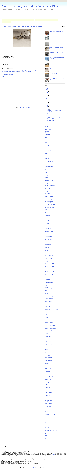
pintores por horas (48, 336)
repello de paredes (48, 397)
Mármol (46, 287)
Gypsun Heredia (48, 249)
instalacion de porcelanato (49, 255)
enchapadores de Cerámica (50, 202)
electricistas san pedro (49, 191)
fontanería (47, 220)
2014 (47, 101)
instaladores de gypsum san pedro (51, 269)
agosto (48, 105)
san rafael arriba (48, 406)
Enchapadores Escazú (49, 206)
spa (45, 417)
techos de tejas (47, 427)
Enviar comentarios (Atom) (25, 107)
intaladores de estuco (49, 276)
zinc (45, 438)
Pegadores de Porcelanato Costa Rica (56, 52)
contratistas (47, 175)
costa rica (46, 177)
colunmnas (47, 169)
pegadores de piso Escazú (29, 70)
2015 (47, 99)
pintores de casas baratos (49, 323)
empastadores (47, 194)
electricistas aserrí (48, 183)
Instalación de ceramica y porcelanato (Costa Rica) (56, 48)
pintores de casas (48, 320)
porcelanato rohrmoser (49, 357)
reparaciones (47, 395)
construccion (47, 171)
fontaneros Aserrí (48, 223)
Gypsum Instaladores (54, 20)
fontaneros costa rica (48, 225)
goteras (46, 233)
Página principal (5, 20)
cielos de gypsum (48, 156)
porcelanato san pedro (49, 360)
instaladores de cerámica (49, 261)
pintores (46, 317)
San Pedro (46, 401)
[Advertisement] (22, 14)
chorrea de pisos (48, 150)
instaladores (47, 260)
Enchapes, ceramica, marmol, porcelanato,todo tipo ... (51, 120)
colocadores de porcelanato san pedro (52, 167)
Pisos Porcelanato (48, 350)
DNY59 (34, 467)
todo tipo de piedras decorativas (25, 71)
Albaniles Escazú (48, 129)
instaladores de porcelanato (50, 271)
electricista (47, 182)
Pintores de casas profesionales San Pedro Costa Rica (54, 113)
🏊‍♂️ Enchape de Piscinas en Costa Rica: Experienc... (53, 116)
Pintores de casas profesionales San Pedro (52, 330)
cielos (46, 155)
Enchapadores (31, 20)
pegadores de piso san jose (50, 304)
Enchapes (11, 70)
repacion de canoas (48, 382)
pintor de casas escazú (49, 315)
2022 (47, 92)
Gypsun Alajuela (48, 241)
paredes (46, 293)
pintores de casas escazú (49, 327)
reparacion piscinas (48, 392)
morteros (54, 454)
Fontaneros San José (48, 229)
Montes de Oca (47, 290)
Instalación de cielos (48, 253)
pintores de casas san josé (49, 331)
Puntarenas (47, 363)
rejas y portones (48, 370)
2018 (47, 95)
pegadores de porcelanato (9, 71)
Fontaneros (47, 20)
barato (46, 142)
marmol (15, 70)
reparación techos (48, 393)
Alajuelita (46, 128)
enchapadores (47, 198)
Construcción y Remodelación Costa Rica (30, 6)
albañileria (47, 131)
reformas (46, 366)
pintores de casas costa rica (50, 325)
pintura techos (47, 346)
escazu (46, 210)
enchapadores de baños (49, 201)
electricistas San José (48, 190)
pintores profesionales (49, 338)
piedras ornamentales (49, 312)
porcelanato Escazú (48, 355)
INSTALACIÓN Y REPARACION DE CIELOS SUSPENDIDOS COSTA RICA (56, 58)
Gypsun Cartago (48, 244)
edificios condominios (49, 180)
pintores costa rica (48, 319)
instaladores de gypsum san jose (51, 268)
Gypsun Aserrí (47, 242)
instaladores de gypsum (49, 263)
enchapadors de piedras (49, 207)
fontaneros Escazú (48, 228)
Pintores (37, 20)
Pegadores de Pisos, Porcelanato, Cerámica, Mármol (55, 68)
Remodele (2, 446)
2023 (47, 91)
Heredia (46, 250)
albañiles (46, 132)
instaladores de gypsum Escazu (50, 266)
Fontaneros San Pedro (49, 231)
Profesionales (47, 362)
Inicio (26, 105)
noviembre (49, 103)
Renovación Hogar (48, 379)
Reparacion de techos (49, 389)
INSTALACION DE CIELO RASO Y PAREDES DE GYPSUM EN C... (54, 118)
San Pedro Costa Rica (48, 403)
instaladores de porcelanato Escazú (51, 272)
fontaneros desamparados (50, 226)
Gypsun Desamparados (49, 245)
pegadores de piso (20, 70)
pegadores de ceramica (49, 296)
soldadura (46, 416)
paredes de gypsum (48, 295)
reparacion (47, 384)
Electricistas (42, 20)
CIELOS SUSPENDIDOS (49, 161)
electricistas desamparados (50, 185)
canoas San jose (48, 145)
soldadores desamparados (50, 414)
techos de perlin (48, 425)
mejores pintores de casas (49, 288)
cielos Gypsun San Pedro (49, 159)
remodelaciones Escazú (49, 376)
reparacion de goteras (49, 387)
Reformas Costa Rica (48, 368)
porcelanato (16, 71)
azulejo (46, 139)
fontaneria (47, 218)
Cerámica (7, 70)
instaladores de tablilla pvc (50, 274)
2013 (47, 102)
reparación (47, 385)
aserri (46, 136)
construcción (47, 172)
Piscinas (46, 347)
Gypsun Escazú (47, 247)
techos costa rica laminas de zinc (51, 424)
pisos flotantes (47, 349)
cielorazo (46, 153)
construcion (47, 174)
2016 (47, 98)
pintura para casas (48, 344)
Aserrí (46, 137)
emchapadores (47, 193)
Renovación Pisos (48, 381)
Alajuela (46, 126)
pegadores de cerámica (49, 298)
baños (46, 140)
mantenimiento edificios (49, 282)
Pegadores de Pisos (48, 306)
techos (46, 422)
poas (45, 352)
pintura (46, 339)
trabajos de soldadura (49, 432)
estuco (46, 214)
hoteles (46, 252)
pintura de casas (48, 341)
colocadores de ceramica (49, 164)
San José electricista (48, 400)
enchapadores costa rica (49, 199)
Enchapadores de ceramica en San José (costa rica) (56, 79)
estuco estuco (47, 215)
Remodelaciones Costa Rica (14, 20)
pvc (45, 365)
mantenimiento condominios (50, 280)
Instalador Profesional (49, 258)
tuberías (46, 433)
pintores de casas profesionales (50, 328)
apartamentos (47, 134)
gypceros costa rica (48, 236)
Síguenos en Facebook (6, 21)
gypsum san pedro (48, 239)
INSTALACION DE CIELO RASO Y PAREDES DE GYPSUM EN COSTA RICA (56, 42)
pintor (46, 314)
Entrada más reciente (7, 105)
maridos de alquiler (48, 284)
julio (47, 106)
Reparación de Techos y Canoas (55, 36)
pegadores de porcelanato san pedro (51, 309)
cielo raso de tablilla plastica (50, 151)
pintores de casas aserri (49, 322)
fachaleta (46, 217)
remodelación (47, 371)
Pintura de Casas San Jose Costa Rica (56, 62)
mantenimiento (48, 279)
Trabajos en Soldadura (23, 20)
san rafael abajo (48, 405)
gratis (46, 234)
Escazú (46, 212)
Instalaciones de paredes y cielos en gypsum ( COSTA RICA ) (56, 32)
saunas (46, 408)
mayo (48, 109)
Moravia (46, 292)
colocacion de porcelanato (49, 163)
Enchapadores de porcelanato (50, 204)
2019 (47, 94)
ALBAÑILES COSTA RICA (53, 73)
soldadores (47, 411)
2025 (47, 88)
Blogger (44, 467)
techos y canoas (47, 428)
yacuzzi (46, 436)
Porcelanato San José (48, 358)
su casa (46, 419)
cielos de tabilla (47, 158)
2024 (47, 89)
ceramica (46, 147)
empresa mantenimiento (49, 196)
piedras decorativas (48, 311)
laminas (46, 277)
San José (46, 398)
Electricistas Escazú (48, 188)
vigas (46, 435)
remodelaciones (48, 373)
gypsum (46, 237)
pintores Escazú (48, 333)
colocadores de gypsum (49, 166)
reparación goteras (48, 390)
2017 (47, 96)
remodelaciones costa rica (49, 374)
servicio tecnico (47, 409)
